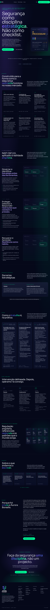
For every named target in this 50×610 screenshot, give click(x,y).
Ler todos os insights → (25, 487)
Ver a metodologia (19, 49)
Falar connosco (31, 572)
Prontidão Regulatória (20, 592)
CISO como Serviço (20, 589)
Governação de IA (20, 600)
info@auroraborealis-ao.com (28, 535)
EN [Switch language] (36, 2)
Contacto (27, 594)
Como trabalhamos (28, 592)
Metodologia (20, 2)
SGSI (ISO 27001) (21, 595)
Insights (34, 588)
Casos (24, 2)
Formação (20, 593)
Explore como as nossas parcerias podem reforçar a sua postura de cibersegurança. (25, 299)
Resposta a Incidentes (20, 598)
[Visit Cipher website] (13, 289)
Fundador (27, 588)
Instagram (42, 592)
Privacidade (46, 607)
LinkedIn (41, 591)
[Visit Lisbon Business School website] (36, 289)
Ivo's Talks (35, 590)
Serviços (15, 2)
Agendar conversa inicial (44, 2)
